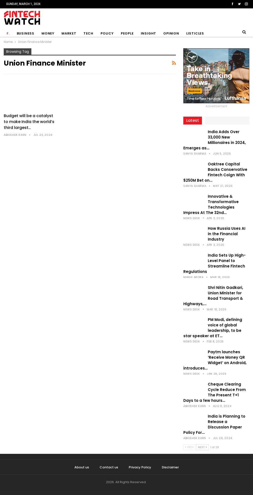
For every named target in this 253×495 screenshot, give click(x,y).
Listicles (195, 33)
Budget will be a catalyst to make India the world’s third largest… (29, 121)
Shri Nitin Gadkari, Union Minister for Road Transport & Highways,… (213, 295)
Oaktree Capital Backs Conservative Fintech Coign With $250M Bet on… (215, 172)
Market (69, 33)
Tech (88, 33)
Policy (107, 33)
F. (8, 33)
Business (25, 33)
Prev (189, 447)
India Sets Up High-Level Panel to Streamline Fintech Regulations (214, 263)
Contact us (109, 467)
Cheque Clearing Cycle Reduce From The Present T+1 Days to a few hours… (214, 392)
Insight (148, 33)
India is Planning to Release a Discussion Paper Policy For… (214, 424)
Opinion (171, 33)
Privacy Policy (140, 467)
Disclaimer (170, 467)
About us (81, 467)
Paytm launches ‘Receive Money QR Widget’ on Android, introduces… (215, 360)
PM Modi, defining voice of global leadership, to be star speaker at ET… (212, 327)
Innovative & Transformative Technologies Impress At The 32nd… (211, 204)
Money (48, 33)
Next (202, 447)
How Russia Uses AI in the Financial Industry (226, 234)
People (127, 33)
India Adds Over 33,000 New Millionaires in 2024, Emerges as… (214, 140)
